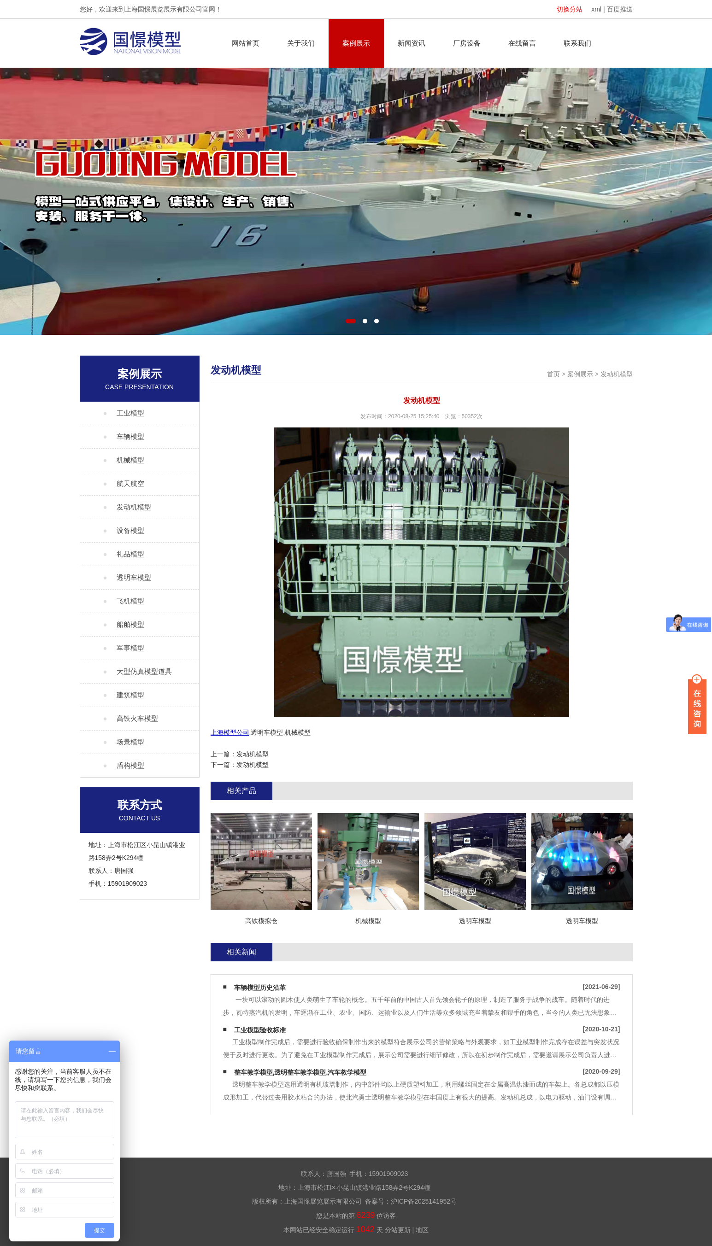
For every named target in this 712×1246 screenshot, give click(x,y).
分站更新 (398, 1230)
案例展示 (356, 43)
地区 (422, 1230)
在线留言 (522, 43)
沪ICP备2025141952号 (424, 1201)
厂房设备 (467, 43)
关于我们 (301, 43)
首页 (553, 374)
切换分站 (570, 9)
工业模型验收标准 (260, 1030)
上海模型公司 (230, 732)
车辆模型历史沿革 (260, 987)
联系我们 (577, 43)
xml (596, 9)
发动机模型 (616, 374)
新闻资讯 (411, 43)
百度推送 (620, 9)
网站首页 (245, 43)
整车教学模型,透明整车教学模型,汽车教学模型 (300, 1072)
